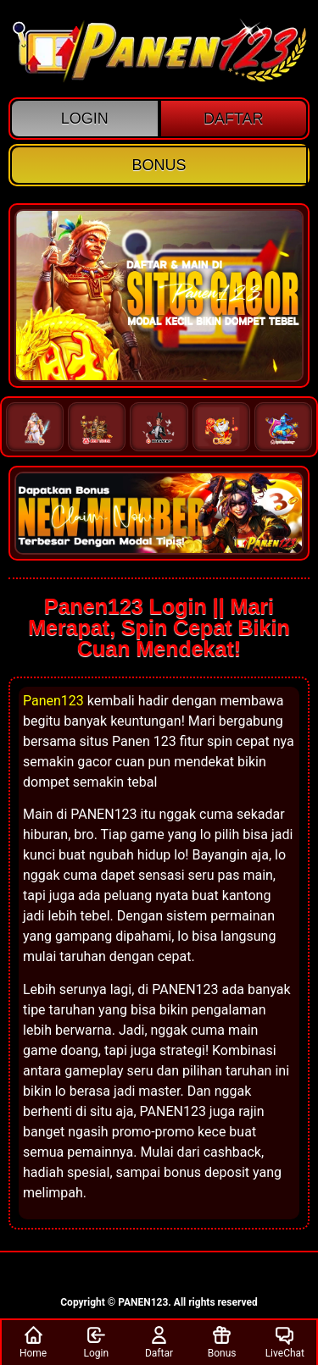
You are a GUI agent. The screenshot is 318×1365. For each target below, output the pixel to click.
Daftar (159, 1341)
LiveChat (284, 1341)
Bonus (222, 1341)
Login (96, 1341)
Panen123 (53, 701)
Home (33, 1341)
